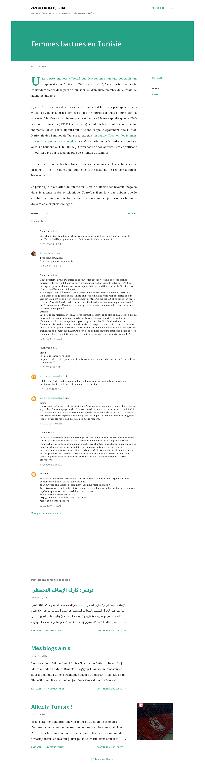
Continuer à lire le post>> (111, 630)
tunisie (155, 94)
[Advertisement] (79, 543)
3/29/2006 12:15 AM (51, 338)
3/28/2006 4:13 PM (50, 244)
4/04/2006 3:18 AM (51, 389)
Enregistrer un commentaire (47, 513)
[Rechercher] (158, 8)
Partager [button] (157, 77)
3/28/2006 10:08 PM (51, 265)
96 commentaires (53, 630)
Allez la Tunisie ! (51, 706)
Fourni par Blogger (102, 759)
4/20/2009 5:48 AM (51, 464)
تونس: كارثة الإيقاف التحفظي (62, 589)
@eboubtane (46, 252)
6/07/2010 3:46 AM (50, 505)
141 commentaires (54, 688)
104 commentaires (54, 747)
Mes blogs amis (50, 648)
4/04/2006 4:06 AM (51, 423)
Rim (42, 473)
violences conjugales (51, 376)
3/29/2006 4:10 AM (50, 367)
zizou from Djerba (48, 8)
